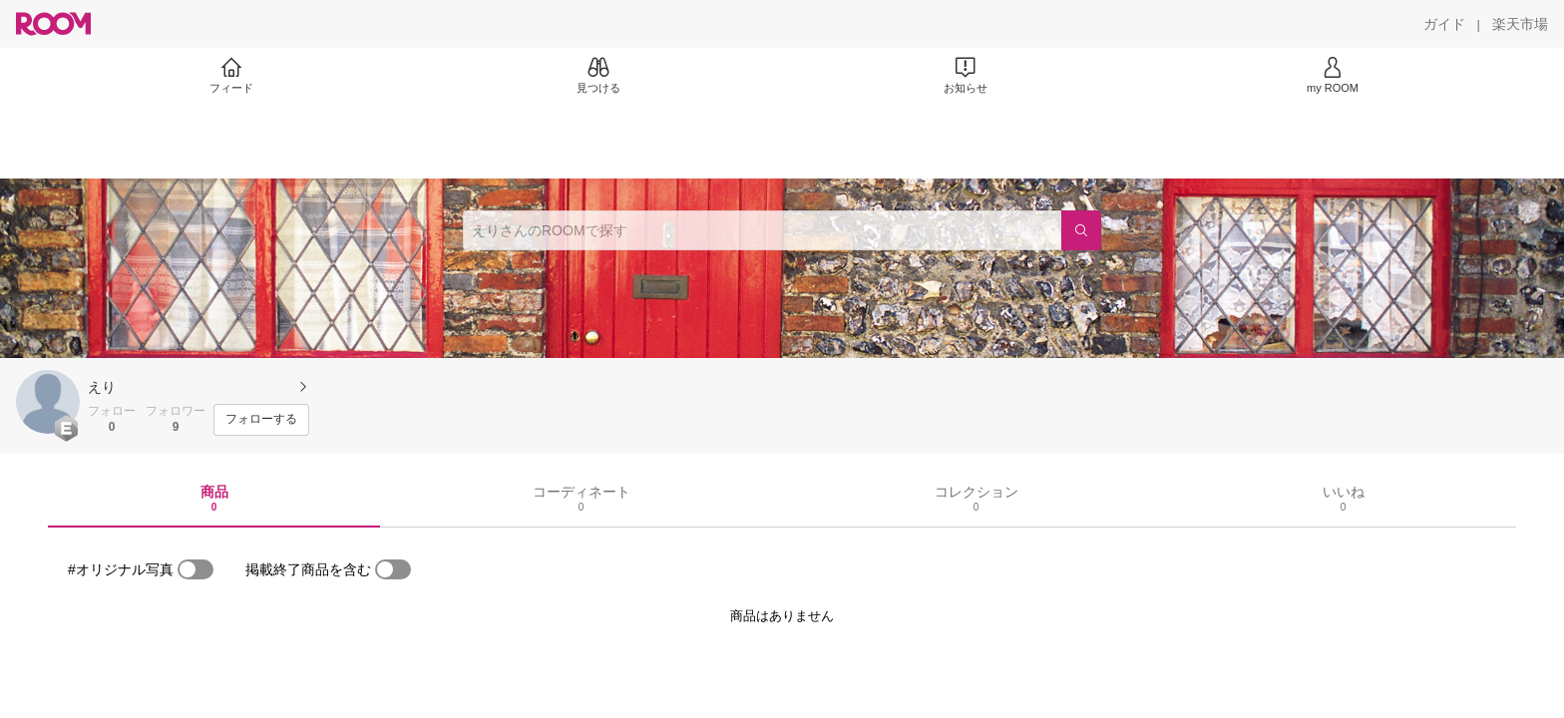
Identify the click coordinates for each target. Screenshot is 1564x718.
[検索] (1081, 230)
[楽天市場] (1520, 24)
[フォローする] (261, 420)
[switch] (195, 569)
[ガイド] (1444, 24)
